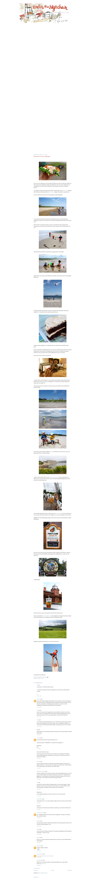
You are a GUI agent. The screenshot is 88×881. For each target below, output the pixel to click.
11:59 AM (39, 726)
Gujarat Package (40, 860)
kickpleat (38, 820)
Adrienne (38, 761)
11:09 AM (39, 857)
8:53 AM (39, 865)
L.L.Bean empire (58, 513)
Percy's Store (64, 190)
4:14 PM (39, 768)
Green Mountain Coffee (47, 615)
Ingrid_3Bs (39, 845)
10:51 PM (39, 826)
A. (37, 685)
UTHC (42, 678)
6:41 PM (39, 809)
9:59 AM (39, 850)
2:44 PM (39, 748)
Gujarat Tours (43, 863)
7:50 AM (39, 795)
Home (53, 870)
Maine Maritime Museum (53, 477)
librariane (38, 837)
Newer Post (36, 870)
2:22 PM (39, 734)
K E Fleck (38, 737)
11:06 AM (39, 707)
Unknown (38, 699)
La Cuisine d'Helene (40, 812)
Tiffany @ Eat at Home (41, 771)
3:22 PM (39, 758)
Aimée (38, 710)
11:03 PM (39, 834)
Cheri (38, 719)
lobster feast (51, 191)
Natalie (38, 829)
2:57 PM (39, 842)
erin (37, 782)
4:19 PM (39, 779)
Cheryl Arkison (39, 799)
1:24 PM (39, 802)
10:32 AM (39, 695)
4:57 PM (39, 789)
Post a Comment (37, 868)
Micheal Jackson (40, 854)
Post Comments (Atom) (43, 872)
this (39, 312)
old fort (51, 451)
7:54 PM (39, 817)
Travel (38, 678)
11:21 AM (39, 716)
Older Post (70, 870)
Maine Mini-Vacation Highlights (42, 156)
